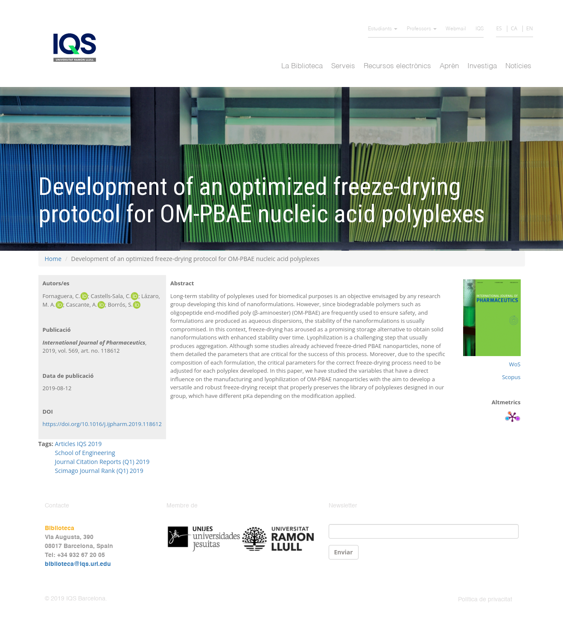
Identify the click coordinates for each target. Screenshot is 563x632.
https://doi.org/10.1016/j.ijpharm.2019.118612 (102, 424)
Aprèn (449, 66)
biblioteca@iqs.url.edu (78, 564)
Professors (422, 29)
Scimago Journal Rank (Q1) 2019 (99, 471)
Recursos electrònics (397, 66)
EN (529, 28)
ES (499, 28)
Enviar (343, 552)
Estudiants (382, 29)
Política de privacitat (485, 600)
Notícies (518, 66)
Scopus (511, 377)
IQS (479, 29)
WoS (515, 364)
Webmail (456, 29)
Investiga (482, 66)
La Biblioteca (302, 66)
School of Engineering (85, 453)
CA (514, 28)
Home (53, 259)
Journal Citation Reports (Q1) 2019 (102, 462)
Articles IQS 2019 (78, 444)
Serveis (343, 66)
